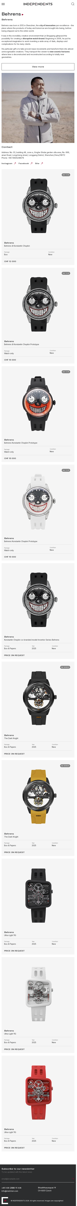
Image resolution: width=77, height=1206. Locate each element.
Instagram (9, 163)
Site (39, 163)
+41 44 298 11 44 (11, 1188)
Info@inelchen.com (10, 1191)
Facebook (26, 163)
